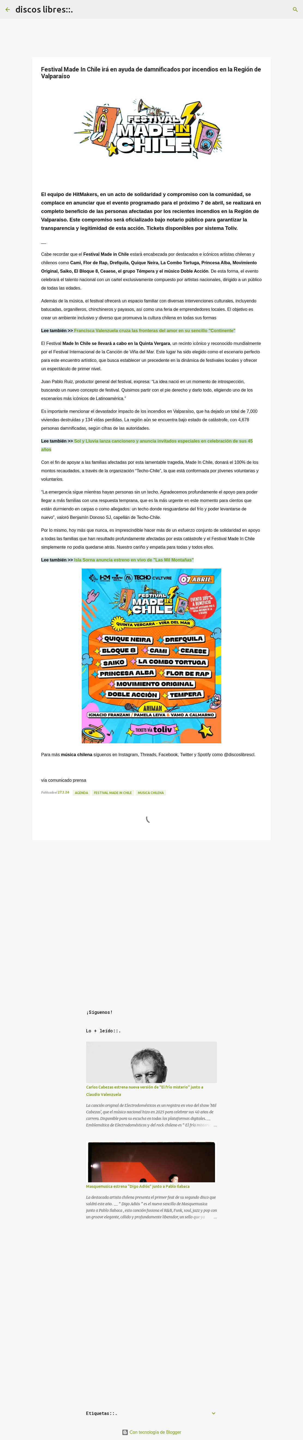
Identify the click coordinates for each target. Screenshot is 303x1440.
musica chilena (151, 793)
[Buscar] (295, 9)
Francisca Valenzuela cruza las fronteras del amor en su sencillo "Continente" (154, 330)
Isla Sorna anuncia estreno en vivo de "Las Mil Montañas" (134, 560)
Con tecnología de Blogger (151, 1432)
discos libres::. (44, 9)
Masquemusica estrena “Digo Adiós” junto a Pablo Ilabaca (138, 1186)
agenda (81, 793)
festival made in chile (113, 793)
